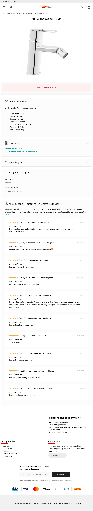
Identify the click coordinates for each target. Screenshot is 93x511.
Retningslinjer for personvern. (62, 480)
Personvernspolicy (10, 454)
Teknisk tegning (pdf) (13, 148)
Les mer (8, 214)
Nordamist (9, 183)
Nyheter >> (5, 2)
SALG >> (16, 2)
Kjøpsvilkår (7, 446)
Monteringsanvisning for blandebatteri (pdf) (22, 151)
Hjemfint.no (7, 449)
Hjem (3, 13)
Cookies (6, 451)
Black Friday (7, 456)
